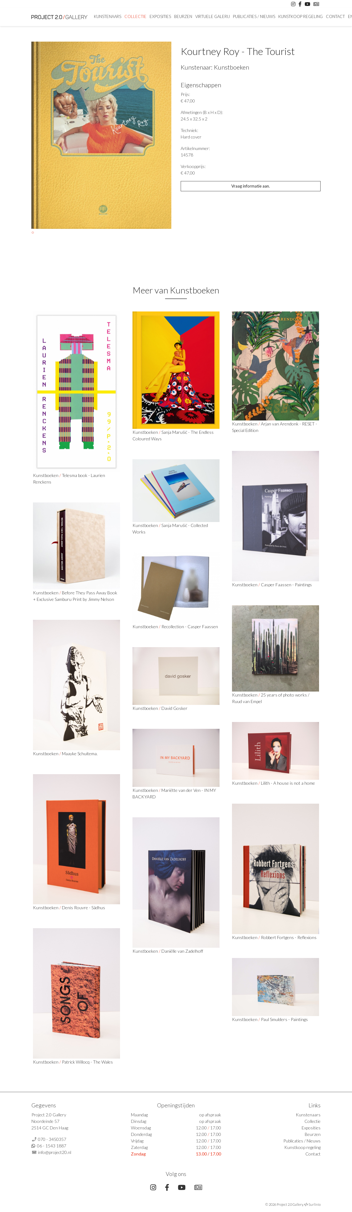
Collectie (135, 16)
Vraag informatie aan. (250, 186)
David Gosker (174, 708)
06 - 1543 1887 (51, 1145)
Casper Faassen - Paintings (286, 584)
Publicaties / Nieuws (254, 16)
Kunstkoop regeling (300, 16)
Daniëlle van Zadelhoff (182, 951)
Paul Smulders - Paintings (284, 1019)
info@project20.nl (54, 1152)
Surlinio (314, 1204)
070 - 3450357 (52, 1139)
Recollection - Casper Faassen (189, 626)
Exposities (160, 16)
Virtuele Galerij (212, 16)
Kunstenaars (107, 16)
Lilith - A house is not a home (288, 783)
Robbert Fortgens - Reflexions (289, 937)
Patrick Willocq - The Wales (87, 1061)
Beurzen (183, 16)
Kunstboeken (231, 67)
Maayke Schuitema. (80, 753)
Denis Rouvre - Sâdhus (83, 907)
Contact (335, 16)
